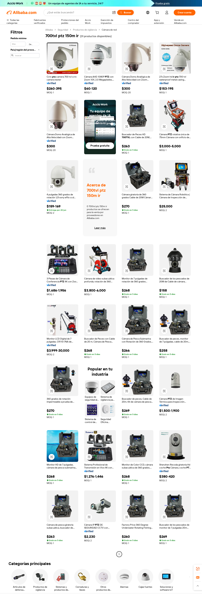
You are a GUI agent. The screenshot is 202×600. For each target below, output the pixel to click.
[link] (197, 569)
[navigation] (25, 292)
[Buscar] (125, 12)
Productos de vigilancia (85, 29)
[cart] (157, 13)
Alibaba (49, 29)
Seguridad (63, 29)
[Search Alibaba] (78, 12)
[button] (114, 12)
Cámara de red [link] (109, 29)
